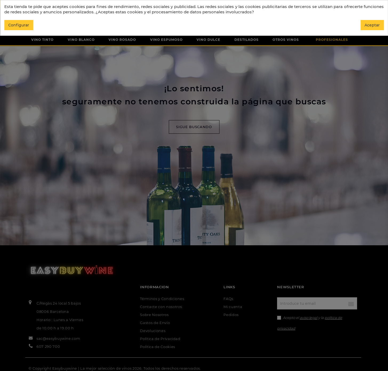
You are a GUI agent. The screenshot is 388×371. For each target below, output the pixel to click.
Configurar (18, 25)
